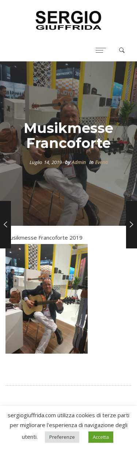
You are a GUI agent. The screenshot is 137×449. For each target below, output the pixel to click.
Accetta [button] (101, 437)
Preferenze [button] (62, 437)
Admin (79, 162)
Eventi (101, 162)
